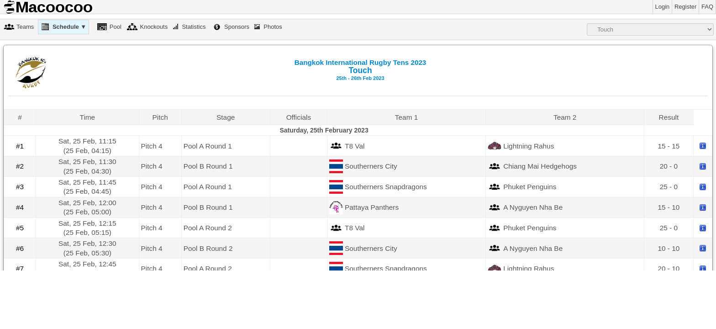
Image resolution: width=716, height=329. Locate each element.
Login (662, 6)
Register (685, 6)
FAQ (707, 6)
